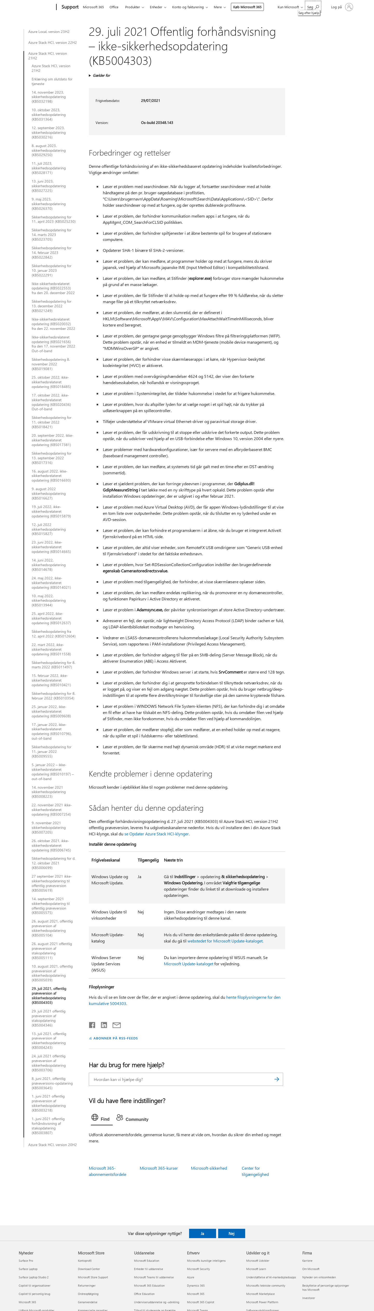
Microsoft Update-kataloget (188, 963)
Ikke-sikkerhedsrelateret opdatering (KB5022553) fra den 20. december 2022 (53, 288)
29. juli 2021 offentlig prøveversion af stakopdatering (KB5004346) (48, 1018)
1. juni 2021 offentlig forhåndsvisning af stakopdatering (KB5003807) (48, 1125)
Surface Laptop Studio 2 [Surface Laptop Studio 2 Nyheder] (34, 1277)
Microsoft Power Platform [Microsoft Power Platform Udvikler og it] (262, 1302)
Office (114, 7)
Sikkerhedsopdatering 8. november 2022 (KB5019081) (51, 364)
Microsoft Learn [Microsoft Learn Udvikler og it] (256, 1269)
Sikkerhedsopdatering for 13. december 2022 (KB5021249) (51, 306)
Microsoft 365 (93, 7)
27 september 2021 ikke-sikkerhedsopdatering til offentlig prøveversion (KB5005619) (52, 883)
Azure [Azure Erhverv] (190, 1277)
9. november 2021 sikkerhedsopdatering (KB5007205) (49, 828)
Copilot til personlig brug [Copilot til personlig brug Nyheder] (34, 1294)
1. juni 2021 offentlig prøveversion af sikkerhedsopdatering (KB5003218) (49, 1103)
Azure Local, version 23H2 (49, 31)
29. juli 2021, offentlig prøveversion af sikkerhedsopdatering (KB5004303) (49, 995)
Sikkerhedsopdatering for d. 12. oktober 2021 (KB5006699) (53, 863)
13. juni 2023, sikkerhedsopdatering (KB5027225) (49, 186)
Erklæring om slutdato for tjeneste (52, 81)
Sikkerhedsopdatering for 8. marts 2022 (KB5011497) (53, 665)
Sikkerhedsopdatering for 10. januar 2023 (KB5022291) (51, 270)
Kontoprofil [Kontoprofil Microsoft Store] (85, 1261)
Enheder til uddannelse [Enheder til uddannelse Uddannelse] (148, 1269)
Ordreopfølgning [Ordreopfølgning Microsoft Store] (88, 1294)
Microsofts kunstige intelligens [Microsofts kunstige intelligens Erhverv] (206, 1261)
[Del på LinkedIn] (102, 1024)
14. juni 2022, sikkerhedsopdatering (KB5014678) (49, 565)
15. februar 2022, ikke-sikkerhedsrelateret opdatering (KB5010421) (51, 680)
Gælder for (101, 75)
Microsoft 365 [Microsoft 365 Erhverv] (195, 1294)
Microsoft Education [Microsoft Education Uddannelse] (146, 1261)
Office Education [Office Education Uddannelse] (144, 1294)
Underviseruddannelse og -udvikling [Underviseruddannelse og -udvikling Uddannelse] (156, 1302)
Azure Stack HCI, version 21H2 (47, 55)
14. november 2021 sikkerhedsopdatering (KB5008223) (49, 792)
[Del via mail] (114, 1024)
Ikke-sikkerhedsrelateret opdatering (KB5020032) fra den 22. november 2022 (53, 324)
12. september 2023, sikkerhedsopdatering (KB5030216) (49, 133)
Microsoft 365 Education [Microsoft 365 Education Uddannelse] (149, 1285)
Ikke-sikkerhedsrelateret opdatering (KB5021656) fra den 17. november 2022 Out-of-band (53, 344)
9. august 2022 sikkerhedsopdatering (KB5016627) (49, 494)
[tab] (102, 1118)
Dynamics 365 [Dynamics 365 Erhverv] (196, 1285)
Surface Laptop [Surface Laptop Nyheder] (28, 1269)
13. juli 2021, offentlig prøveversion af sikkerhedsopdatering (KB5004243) (49, 1040)
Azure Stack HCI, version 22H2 (52, 42)
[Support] (69, 7)
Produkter (132, 7)
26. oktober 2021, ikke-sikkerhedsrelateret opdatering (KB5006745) (51, 845)
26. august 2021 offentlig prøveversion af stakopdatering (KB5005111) (52, 950)
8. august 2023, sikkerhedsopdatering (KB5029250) (49, 150)
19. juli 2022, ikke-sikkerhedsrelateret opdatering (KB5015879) (51, 511)
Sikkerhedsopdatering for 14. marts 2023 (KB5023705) (51, 235)
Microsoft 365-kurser (159, 1168)
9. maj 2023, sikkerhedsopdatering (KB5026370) (49, 204)
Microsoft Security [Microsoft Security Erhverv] (198, 1269)
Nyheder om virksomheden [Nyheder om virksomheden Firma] (319, 1277)
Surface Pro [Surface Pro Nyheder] (26, 1261)
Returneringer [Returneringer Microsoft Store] (87, 1285)
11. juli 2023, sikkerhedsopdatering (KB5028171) (49, 168)
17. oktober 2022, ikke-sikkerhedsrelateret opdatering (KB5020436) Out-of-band (51, 402)
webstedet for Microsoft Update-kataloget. (225, 941)
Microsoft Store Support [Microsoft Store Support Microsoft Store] (93, 1277)
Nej (232, 1233)
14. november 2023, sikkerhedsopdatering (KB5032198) (49, 97)
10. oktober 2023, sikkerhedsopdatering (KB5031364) (49, 115)
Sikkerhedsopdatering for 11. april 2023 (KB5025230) (54, 219)
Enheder (156, 7)
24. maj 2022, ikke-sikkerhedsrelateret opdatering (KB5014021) (51, 583)
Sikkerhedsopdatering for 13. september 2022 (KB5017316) (51, 458)
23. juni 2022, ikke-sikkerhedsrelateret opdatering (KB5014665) (51, 547)
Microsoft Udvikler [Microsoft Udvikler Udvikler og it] (257, 1261)
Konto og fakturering (188, 7)
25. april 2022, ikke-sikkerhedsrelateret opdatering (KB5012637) (51, 618)
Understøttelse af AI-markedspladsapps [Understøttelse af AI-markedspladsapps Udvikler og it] (271, 1277)
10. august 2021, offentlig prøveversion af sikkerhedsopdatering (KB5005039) (52, 973)
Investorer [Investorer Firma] (308, 1298)
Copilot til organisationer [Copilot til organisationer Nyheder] (34, 1285)
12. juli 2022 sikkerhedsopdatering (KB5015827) (49, 529)
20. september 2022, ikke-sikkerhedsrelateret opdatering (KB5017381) (53, 440)
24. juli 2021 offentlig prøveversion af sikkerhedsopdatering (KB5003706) (49, 1063)
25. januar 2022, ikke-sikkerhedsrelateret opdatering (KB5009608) (51, 711)
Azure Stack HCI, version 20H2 (52, 1144)
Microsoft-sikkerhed (209, 1168)
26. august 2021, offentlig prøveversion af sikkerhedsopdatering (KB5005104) (52, 928)
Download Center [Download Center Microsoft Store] (89, 1269)
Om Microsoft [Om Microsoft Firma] (310, 1269)
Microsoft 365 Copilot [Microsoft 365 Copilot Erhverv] (200, 1302)
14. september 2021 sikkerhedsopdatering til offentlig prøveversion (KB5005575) (51, 906)
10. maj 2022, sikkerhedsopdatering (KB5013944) (49, 601)
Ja (202, 1233)
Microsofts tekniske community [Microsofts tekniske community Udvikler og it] (265, 1285)
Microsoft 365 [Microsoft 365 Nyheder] (27, 1302)
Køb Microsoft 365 (247, 7)
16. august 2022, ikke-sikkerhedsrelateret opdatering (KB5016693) (51, 476)
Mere (218, 7)
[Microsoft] (36, 7)
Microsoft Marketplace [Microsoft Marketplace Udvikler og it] (260, 1294)
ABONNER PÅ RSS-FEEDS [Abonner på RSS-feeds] (116, 1038)
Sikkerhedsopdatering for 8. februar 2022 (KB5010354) (53, 695)
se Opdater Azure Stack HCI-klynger (156, 833)
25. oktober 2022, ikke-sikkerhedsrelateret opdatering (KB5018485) (51, 382)
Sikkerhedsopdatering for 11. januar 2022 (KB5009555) (51, 752)
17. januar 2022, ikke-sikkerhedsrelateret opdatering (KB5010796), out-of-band (52, 731)
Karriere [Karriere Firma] (307, 1261)
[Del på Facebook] (92, 1024)
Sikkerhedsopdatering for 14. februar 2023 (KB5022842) (51, 253)
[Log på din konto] (341, 7)
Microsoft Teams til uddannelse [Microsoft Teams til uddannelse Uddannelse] (154, 1277)
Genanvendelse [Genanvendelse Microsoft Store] (87, 1302)
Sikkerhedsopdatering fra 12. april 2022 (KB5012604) (54, 634)
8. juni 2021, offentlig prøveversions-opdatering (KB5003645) (52, 1083)
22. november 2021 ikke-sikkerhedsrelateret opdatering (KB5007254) (52, 810)
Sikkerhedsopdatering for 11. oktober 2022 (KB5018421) (51, 422)
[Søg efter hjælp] (313, 6)
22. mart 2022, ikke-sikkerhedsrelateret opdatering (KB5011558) (51, 649)
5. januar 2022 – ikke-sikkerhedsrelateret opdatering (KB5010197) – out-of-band (53, 771)
